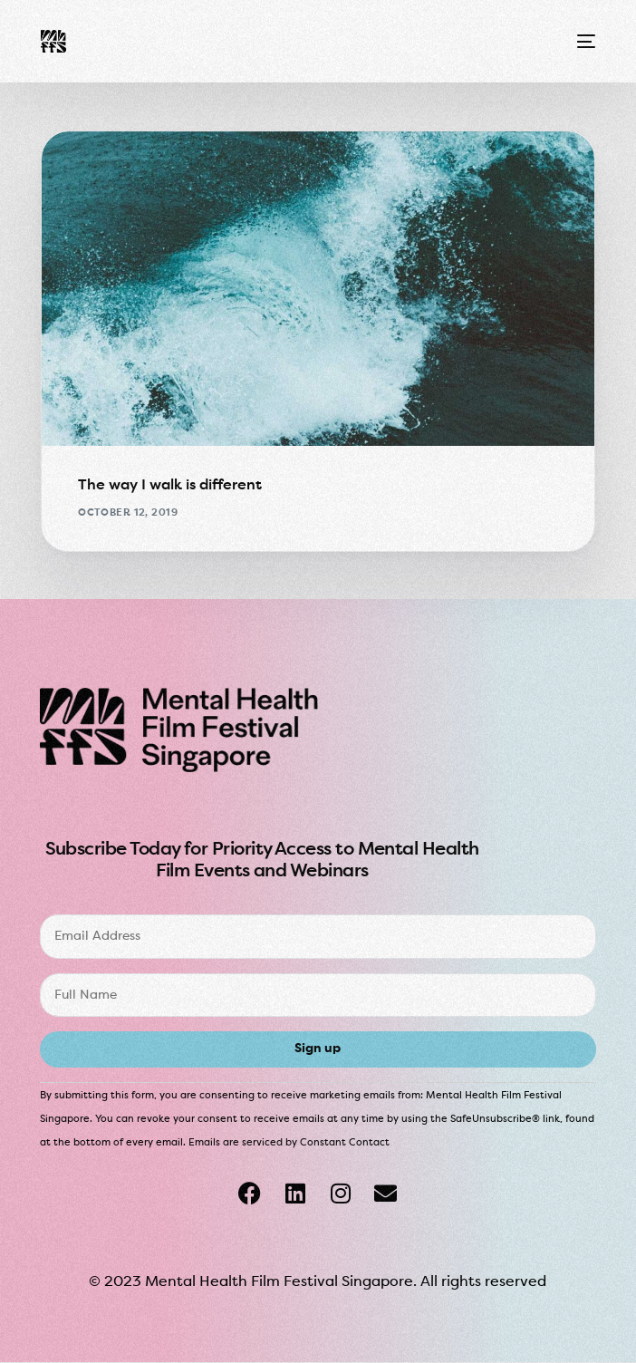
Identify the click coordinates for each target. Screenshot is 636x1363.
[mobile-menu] (584, 41)
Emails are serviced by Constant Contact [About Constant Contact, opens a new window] (289, 1143)
